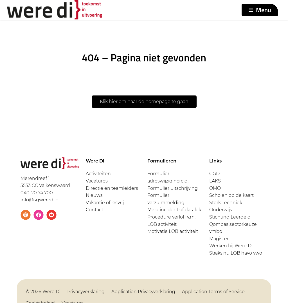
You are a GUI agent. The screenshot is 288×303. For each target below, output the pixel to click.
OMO (215, 188)
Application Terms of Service (213, 291)
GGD (214, 173)
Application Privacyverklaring (143, 291)
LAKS (215, 181)
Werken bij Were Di (231, 245)
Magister (219, 238)
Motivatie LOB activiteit (172, 231)
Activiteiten (98, 173)
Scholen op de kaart (231, 195)
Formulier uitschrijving (172, 188)
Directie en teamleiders (112, 188)
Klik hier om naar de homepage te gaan (144, 101)
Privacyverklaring (86, 291)
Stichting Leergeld (230, 217)
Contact (94, 209)
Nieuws (94, 195)
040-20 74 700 (37, 192)
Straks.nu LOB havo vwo (235, 253)
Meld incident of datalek (174, 209)
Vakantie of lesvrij (105, 202)
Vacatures (97, 181)
